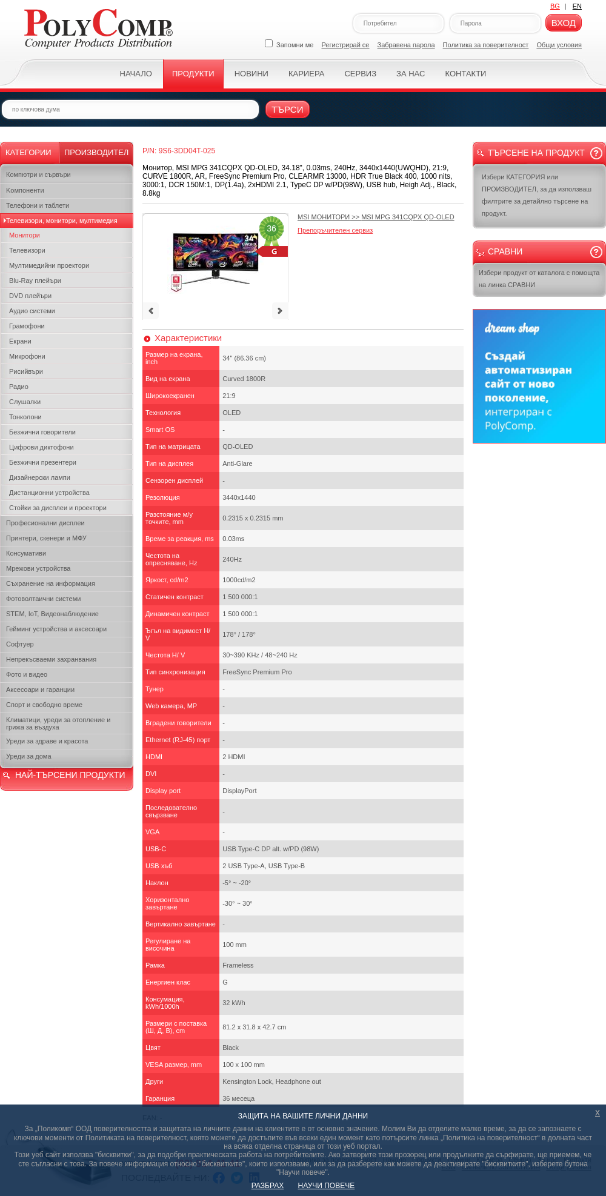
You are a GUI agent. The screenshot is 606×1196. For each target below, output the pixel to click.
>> (376, 217)
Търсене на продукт (536, 153)
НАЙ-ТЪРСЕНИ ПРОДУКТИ (70, 775)
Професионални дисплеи (45, 523)
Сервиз (360, 73)
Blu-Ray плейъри (35, 280)
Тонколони (25, 416)
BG (555, 6)
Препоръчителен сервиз (335, 230)
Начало (136, 73)
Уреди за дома (29, 756)
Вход (563, 23)
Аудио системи (32, 310)
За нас (410, 73)
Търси (287, 109)
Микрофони (27, 356)
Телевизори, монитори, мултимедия (62, 220)
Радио (18, 386)
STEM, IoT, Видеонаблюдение (52, 613)
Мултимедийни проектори (49, 265)
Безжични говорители (42, 432)
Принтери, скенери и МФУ (46, 538)
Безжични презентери (42, 462)
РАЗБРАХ (267, 1185)
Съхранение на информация (50, 583)
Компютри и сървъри (38, 174)
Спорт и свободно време (44, 704)
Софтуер (20, 644)
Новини (251, 73)
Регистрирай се (346, 44)
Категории (28, 152)
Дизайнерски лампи (39, 477)
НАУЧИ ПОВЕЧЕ (326, 1185)
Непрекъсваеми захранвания (51, 659)
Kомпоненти (25, 190)
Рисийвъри (26, 371)
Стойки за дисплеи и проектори (58, 507)
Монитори (24, 235)
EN (577, 6)
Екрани (20, 341)
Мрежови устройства (38, 568)
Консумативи (26, 553)
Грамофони (27, 326)
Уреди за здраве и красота (47, 741)
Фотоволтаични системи (43, 598)
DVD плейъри (30, 295)
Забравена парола (406, 44)
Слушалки (25, 401)
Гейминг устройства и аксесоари (56, 629)
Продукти (193, 73)
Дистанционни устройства (49, 492)
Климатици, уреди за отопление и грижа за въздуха (58, 723)
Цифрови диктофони (41, 447)
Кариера (306, 73)
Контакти (465, 73)
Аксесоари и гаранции (40, 689)
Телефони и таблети (37, 205)
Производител (96, 152)
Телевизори (27, 250)
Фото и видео (26, 674)
